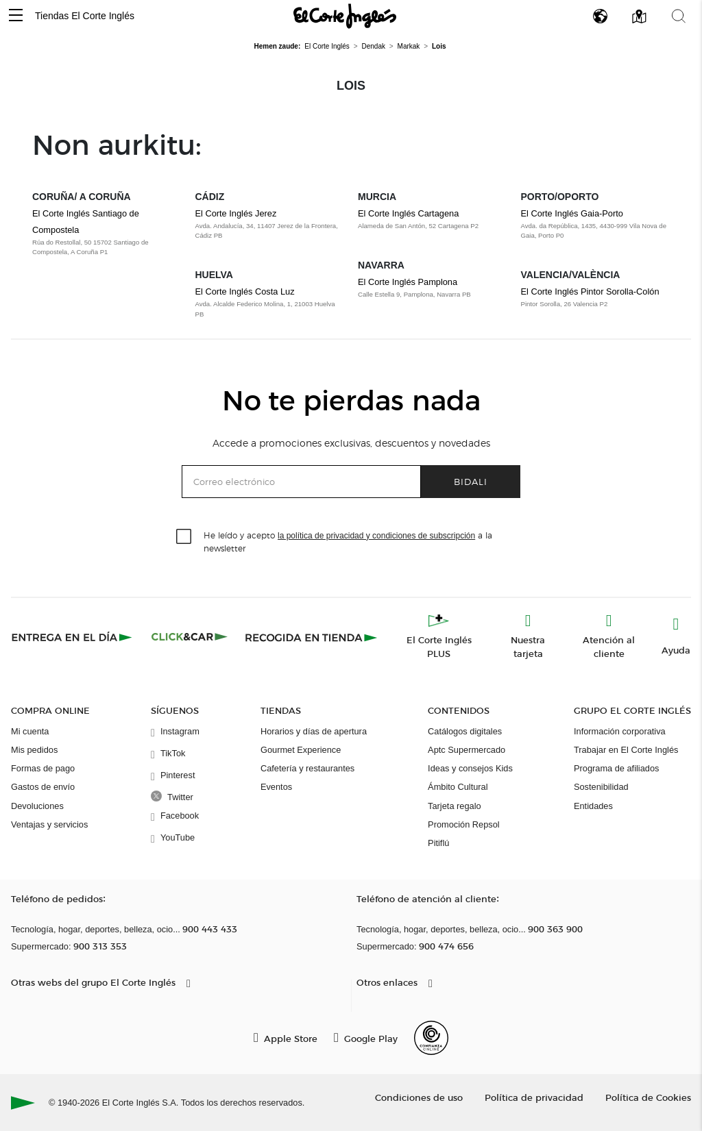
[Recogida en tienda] (311, 637)
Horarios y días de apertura (314, 731)
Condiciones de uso (419, 1097)
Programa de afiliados (616, 768)
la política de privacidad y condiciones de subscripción (376, 535)
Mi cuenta (30, 731)
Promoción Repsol (464, 824)
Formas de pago (43, 768)
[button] (16, 16)
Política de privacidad (534, 1097)
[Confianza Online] (431, 1038)
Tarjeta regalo (454, 806)
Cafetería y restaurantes (307, 768)
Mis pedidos (34, 750)
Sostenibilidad (601, 787)
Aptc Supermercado (466, 750)
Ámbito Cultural (457, 787)
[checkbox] (184, 537)
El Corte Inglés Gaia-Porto (572, 213)
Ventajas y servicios (49, 824)
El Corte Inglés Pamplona (407, 282)
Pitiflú (438, 843)
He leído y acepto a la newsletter (348, 541)
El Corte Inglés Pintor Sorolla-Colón (590, 291)
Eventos (276, 787)
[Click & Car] (190, 637)
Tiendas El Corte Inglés (84, 15)
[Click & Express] (73, 637)
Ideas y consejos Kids (470, 768)
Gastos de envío (43, 787)
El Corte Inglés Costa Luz (245, 291)
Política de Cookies (648, 1097)
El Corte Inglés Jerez (236, 213)
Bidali (470, 481)
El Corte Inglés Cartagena (408, 213)
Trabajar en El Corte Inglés (626, 750)
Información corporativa (620, 731)
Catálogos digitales (465, 731)
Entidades (593, 806)
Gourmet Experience (301, 750)
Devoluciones (37, 806)
